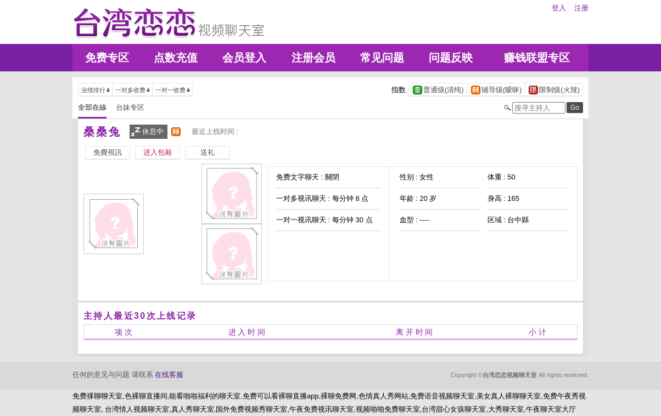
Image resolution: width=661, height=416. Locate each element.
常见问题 (382, 58)
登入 (559, 8)
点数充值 (176, 58)
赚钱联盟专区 (537, 58)
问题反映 (451, 58)
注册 (581, 8)
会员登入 (244, 58)
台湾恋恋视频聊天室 (510, 375)
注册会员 (313, 58)
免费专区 (107, 58)
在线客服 (169, 374)
